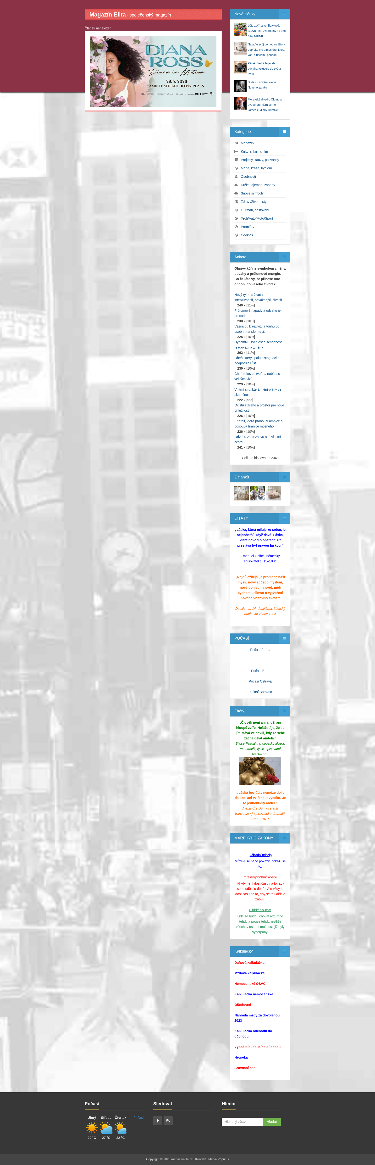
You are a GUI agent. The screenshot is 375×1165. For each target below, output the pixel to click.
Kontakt (200, 1159)
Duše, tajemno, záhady (258, 185)
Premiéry (247, 227)
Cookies (247, 235)
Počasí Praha (260, 650)
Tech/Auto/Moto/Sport (257, 218)
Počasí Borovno (260, 692)
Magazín (247, 143)
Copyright (153, 1159)
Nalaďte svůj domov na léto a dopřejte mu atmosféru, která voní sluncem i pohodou (266, 50)
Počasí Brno (260, 671)
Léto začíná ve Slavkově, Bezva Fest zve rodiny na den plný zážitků (267, 31)
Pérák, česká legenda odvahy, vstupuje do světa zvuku (264, 69)
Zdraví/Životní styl (254, 202)
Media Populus (218, 1159)
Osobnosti (248, 176)
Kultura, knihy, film (254, 151)
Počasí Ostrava (260, 681)
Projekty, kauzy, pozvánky (260, 160)
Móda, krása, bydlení (256, 168)
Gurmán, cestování (255, 210)
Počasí (138, 1118)
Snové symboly (252, 193)
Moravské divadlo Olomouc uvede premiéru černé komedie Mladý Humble (265, 105)
